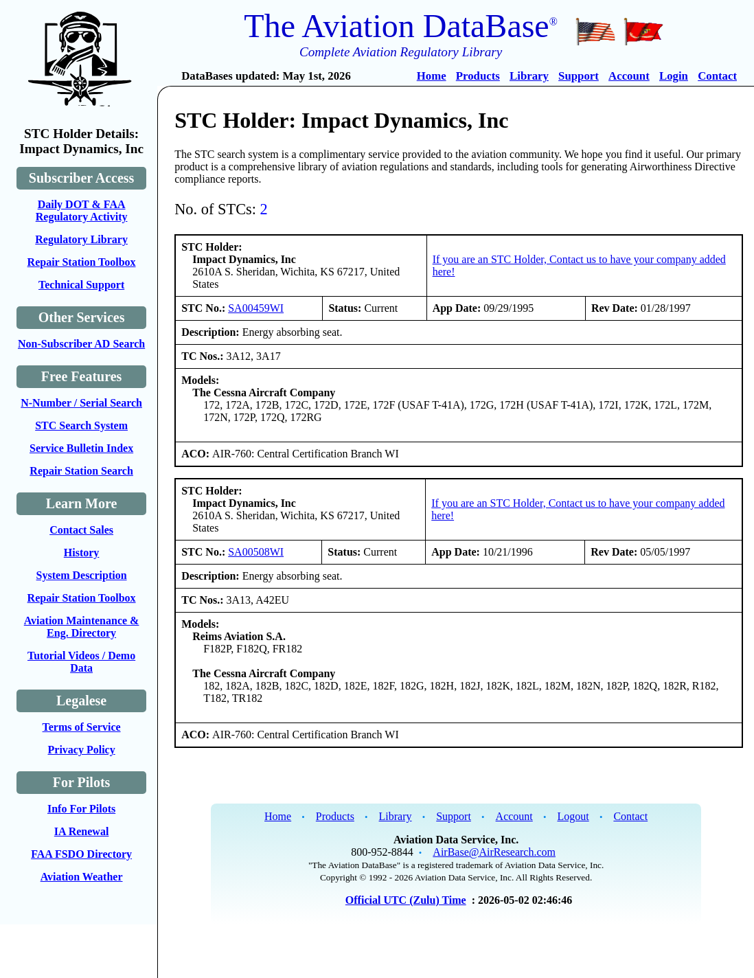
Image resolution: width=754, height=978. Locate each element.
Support (578, 75)
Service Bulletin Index (81, 448)
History (82, 552)
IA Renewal (81, 831)
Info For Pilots (81, 809)
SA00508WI (256, 552)
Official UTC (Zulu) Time (405, 900)
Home (431, 75)
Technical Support (81, 285)
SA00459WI (256, 308)
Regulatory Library (81, 239)
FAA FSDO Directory (81, 854)
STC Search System (81, 425)
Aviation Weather (82, 877)
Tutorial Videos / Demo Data (81, 662)
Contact (717, 75)
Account (629, 75)
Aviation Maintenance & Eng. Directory (81, 627)
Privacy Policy (81, 749)
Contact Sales (81, 530)
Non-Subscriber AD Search (81, 344)
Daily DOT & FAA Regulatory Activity (82, 210)
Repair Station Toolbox (81, 262)
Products (478, 75)
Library (529, 75)
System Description (81, 575)
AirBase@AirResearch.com (494, 852)
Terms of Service (82, 727)
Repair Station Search (81, 471)
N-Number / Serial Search (81, 403)
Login (673, 75)
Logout (573, 816)
